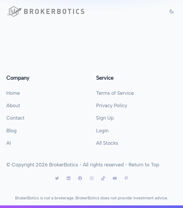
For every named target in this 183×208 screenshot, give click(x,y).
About (13, 105)
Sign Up (105, 118)
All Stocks (107, 143)
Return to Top (144, 165)
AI (8, 143)
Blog (11, 130)
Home (13, 93)
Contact (15, 118)
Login (102, 130)
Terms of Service (115, 93)
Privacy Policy (111, 105)
